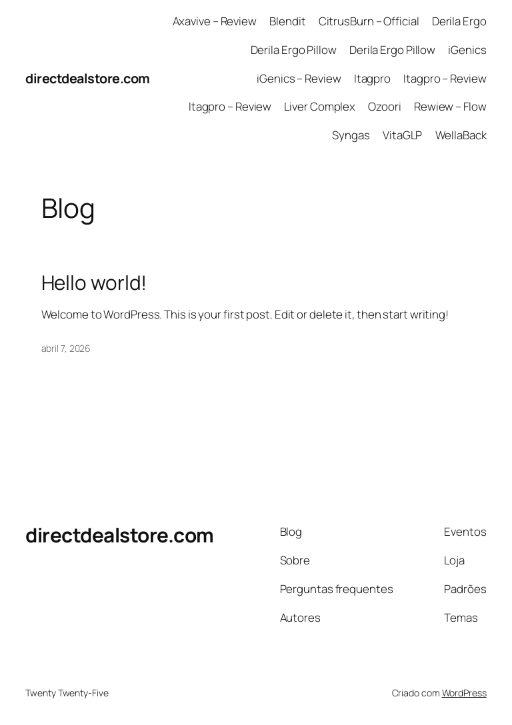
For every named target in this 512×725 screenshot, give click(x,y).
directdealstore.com (87, 78)
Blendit (287, 21)
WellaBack (461, 135)
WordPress (464, 692)
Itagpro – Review (444, 78)
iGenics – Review (299, 78)
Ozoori (384, 106)
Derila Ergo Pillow (294, 49)
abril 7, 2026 (66, 348)
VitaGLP (402, 135)
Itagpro (372, 78)
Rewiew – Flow (450, 106)
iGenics (467, 49)
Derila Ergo (459, 21)
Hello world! (94, 282)
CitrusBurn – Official (369, 21)
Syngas (350, 135)
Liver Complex (319, 106)
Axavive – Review (215, 21)
